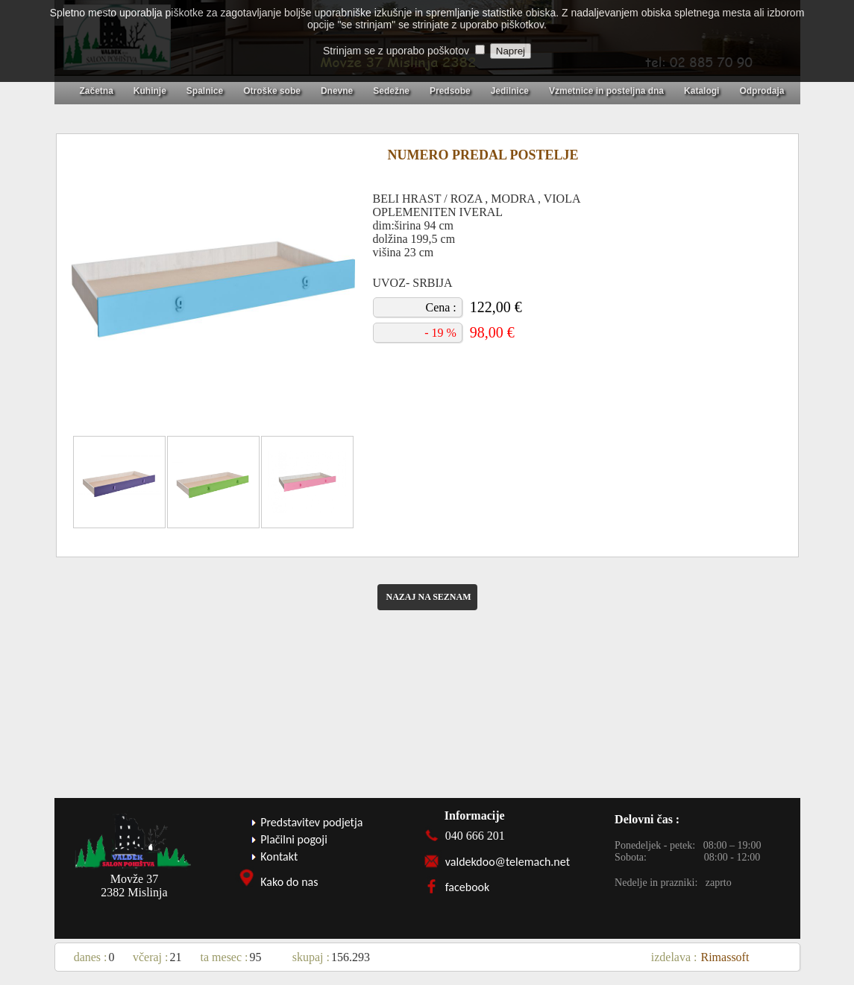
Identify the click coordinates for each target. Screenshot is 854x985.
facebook (467, 887)
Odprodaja (761, 91)
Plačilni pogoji (293, 839)
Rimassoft (725, 957)
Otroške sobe (272, 91)
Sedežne (391, 91)
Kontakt (279, 856)
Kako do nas (289, 882)
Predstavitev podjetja (311, 822)
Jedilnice (510, 91)
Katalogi (701, 91)
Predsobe (450, 91)
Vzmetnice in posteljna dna (606, 91)
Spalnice (204, 91)
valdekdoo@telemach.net (507, 862)
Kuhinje (150, 91)
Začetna (96, 91)
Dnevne (337, 91)
